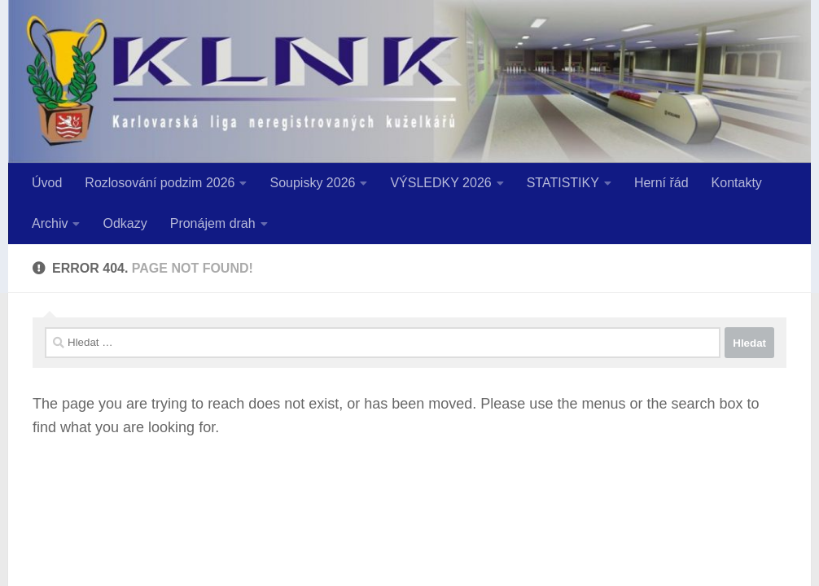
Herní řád (661, 183)
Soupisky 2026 (312, 183)
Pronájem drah (213, 223)
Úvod (47, 183)
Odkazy (125, 223)
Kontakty (737, 183)
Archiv (50, 223)
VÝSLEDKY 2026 (440, 183)
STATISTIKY (563, 183)
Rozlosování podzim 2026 (159, 183)
